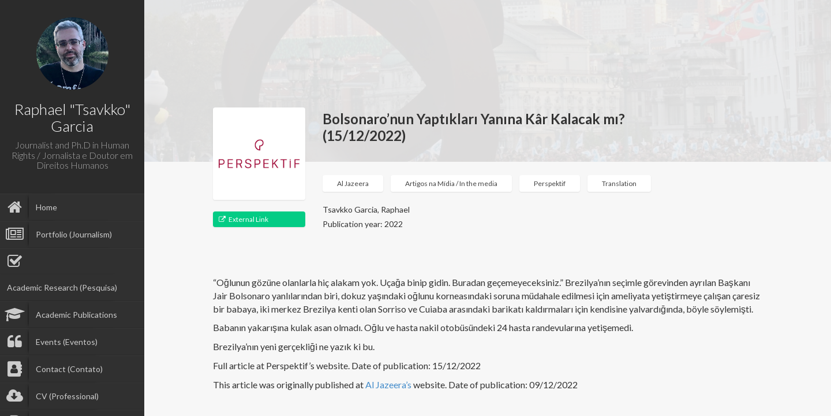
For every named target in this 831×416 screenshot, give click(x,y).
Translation (619, 183)
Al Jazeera (353, 183)
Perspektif (550, 183)
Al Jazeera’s (389, 384)
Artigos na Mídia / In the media (451, 183)
